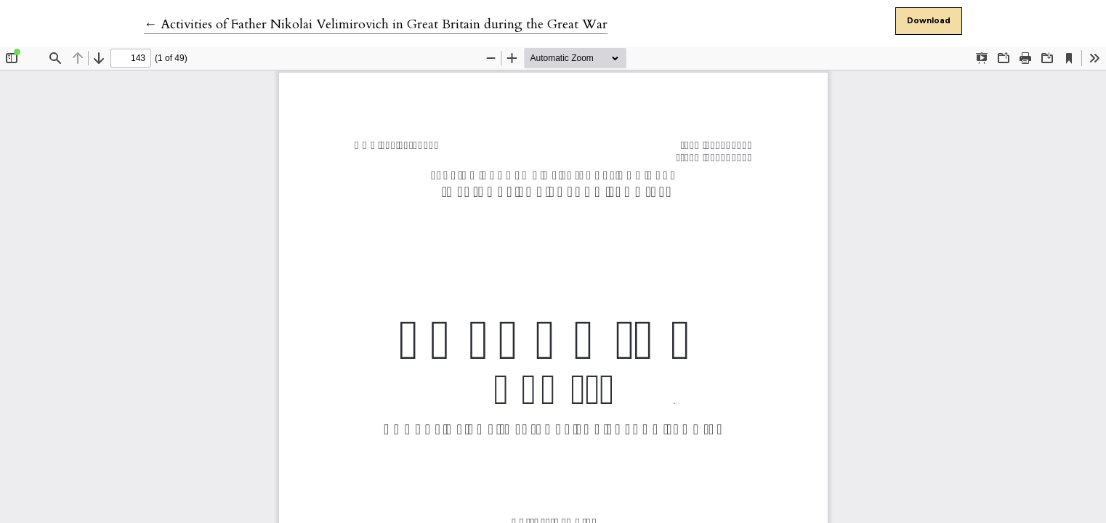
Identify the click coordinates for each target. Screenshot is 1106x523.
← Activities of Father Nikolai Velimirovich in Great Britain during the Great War (376, 24)
